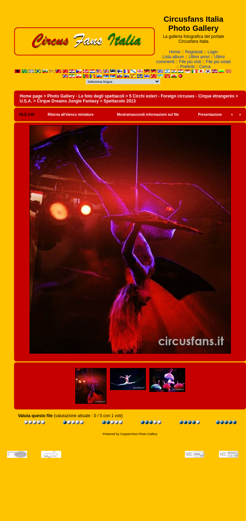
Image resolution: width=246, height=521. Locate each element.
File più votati (218, 61)
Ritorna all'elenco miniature (71, 114)
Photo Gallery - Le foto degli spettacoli (85, 96)
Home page (31, 96)
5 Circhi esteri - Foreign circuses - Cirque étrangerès (181, 96)
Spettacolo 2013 (120, 101)
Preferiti (187, 66)
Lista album (173, 56)
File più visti (190, 61)
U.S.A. (26, 101)
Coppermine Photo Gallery (138, 434)
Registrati (194, 51)
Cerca (205, 66)
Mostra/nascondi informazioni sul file (148, 114)
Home (174, 51)
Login (213, 51)
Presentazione (210, 114)
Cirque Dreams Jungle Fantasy (68, 101)
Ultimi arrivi (199, 56)
